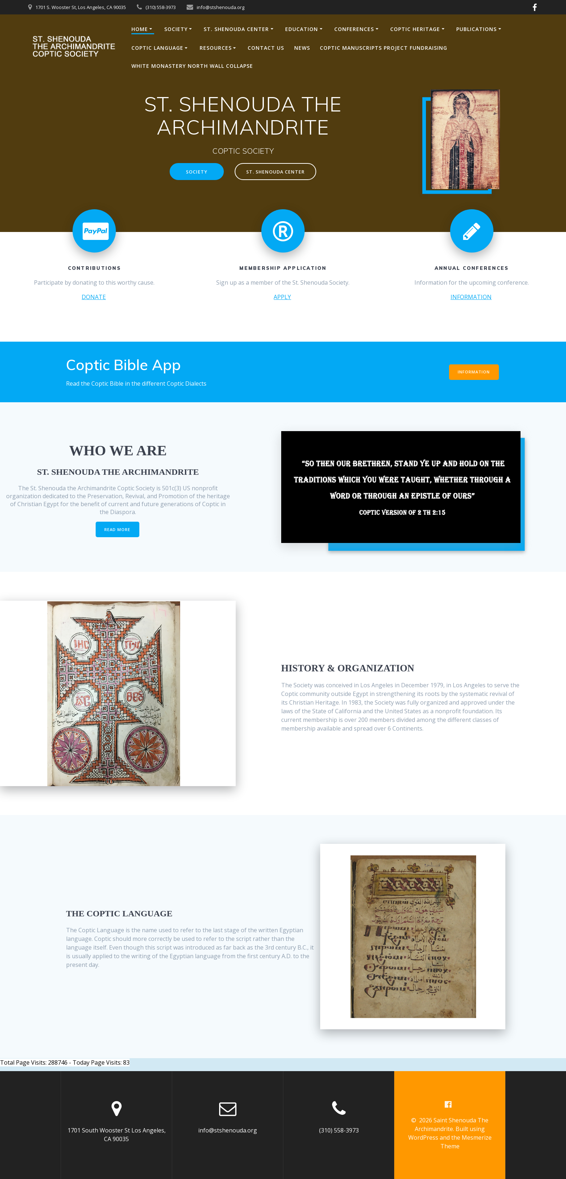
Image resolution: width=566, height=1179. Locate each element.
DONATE (94, 297)
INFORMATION (471, 297)
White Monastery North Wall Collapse (192, 65)
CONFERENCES (354, 29)
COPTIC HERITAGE (415, 29)
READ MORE (117, 529)
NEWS (302, 47)
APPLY (282, 297)
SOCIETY (176, 29)
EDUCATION (301, 29)
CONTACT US (266, 47)
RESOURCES (216, 47)
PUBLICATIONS (476, 29)
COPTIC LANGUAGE (157, 47)
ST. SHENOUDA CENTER (236, 29)
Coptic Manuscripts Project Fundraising (383, 47)
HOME (139, 29)
